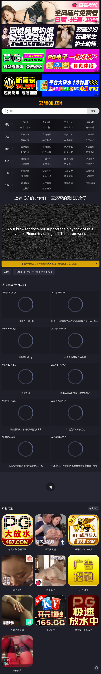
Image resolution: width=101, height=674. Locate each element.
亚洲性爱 (25, 146)
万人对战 (68, 122)
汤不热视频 (90, 183)
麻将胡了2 (25, 127)
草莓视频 (68, 183)
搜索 (93, 110)
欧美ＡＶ (68, 134)
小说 (7, 173)
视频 (7, 136)
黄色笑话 (68, 176)
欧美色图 (68, 158)
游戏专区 (90, 122)
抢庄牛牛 (90, 127)
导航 (7, 185)
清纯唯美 (46, 164)
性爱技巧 (90, 176)
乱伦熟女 (68, 151)
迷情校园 (25, 176)
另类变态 (90, 151)
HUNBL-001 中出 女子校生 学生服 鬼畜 (33, 271)
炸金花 (47, 127)
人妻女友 (68, 171)
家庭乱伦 (46, 171)
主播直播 (68, 139)
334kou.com (50, 103)
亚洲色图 (46, 158)
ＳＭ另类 (90, 139)
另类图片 (90, 164)
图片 (7, 161)
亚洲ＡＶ (25, 134)
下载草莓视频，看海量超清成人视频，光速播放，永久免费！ (60, 263)
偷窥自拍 (25, 158)
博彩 (7, 124)
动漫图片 (90, 158)
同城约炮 (25, 183)
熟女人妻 (25, 139)
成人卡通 (68, 146)
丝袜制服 (46, 139)
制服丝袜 (25, 151)
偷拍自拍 (46, 146)
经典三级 (46, 151)
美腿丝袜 (25, 164)
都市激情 (25, 171)
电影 (7, 148)
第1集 (6, 271)
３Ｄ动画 (90, 134)
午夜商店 (46, 183)
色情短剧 (46, 188)
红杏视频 (25, 188)
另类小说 (46, 176)
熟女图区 (68, 164)
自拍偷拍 (46, 134)
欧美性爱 (90, 146)
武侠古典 (90, 171)
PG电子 (25, 122)
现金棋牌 (68, 127)
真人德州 (46, 122)
